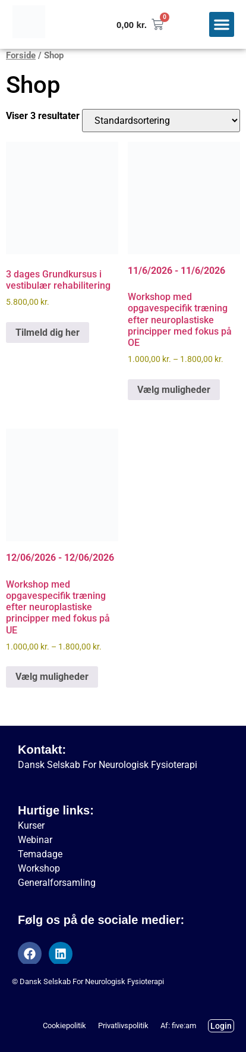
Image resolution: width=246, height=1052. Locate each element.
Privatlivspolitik (123, 1025)
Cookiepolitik (64, 1025)
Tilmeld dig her (47, 332)
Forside (21, 55)
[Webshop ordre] (161, 120)
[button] (221, 24)
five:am (184, 1025)
